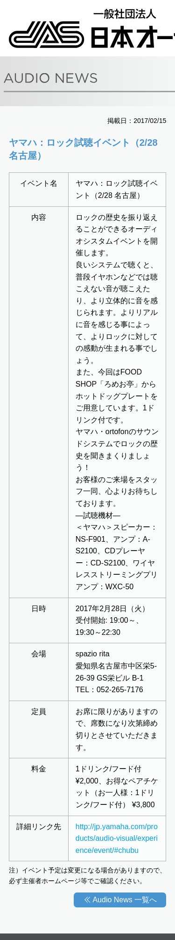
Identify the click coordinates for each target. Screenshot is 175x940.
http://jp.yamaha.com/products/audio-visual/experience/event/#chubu (117, 838)
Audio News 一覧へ (124, 900)
